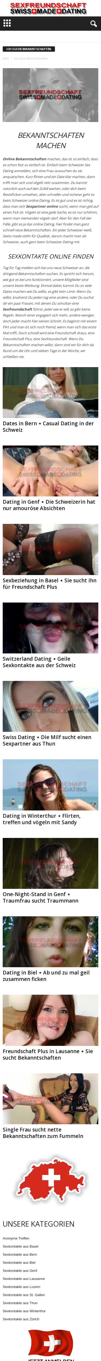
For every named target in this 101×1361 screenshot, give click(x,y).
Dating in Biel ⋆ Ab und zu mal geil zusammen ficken (46, 976)
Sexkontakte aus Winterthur (24, 1311)
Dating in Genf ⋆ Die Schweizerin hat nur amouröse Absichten (49, 505)
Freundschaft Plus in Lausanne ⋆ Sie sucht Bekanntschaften (48, 1054)
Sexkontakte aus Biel (19, 1263)
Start (6, 58)
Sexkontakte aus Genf (20, 1271)
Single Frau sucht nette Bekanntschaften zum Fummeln (43, 1133)
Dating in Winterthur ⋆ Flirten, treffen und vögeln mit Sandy (42, 819)
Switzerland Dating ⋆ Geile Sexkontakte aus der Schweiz (39, 662)
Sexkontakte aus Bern (20, 1254)
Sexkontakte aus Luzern (21, 1287)
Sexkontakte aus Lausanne (24, 1279)
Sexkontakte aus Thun (20, 1303)
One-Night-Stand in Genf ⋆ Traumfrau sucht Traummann (40, 897)
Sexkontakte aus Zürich (21, 1319)
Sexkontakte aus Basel (20, 1246)
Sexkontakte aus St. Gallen (24, 1295)
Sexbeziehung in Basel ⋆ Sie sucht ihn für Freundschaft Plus (49, 583)
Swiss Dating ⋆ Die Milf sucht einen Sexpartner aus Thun (47, 740)
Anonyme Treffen (16, 1238)
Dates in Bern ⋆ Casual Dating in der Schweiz (48, 426)
